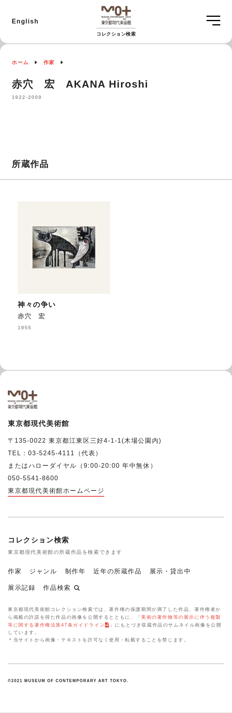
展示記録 (21, 587)
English (25, 21)
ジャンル (43, 571)
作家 (49, 62)
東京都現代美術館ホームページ (56, 490)
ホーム (20, 62)
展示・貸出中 (170, 571)
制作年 (75, 571)
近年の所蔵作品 (117, 571)
